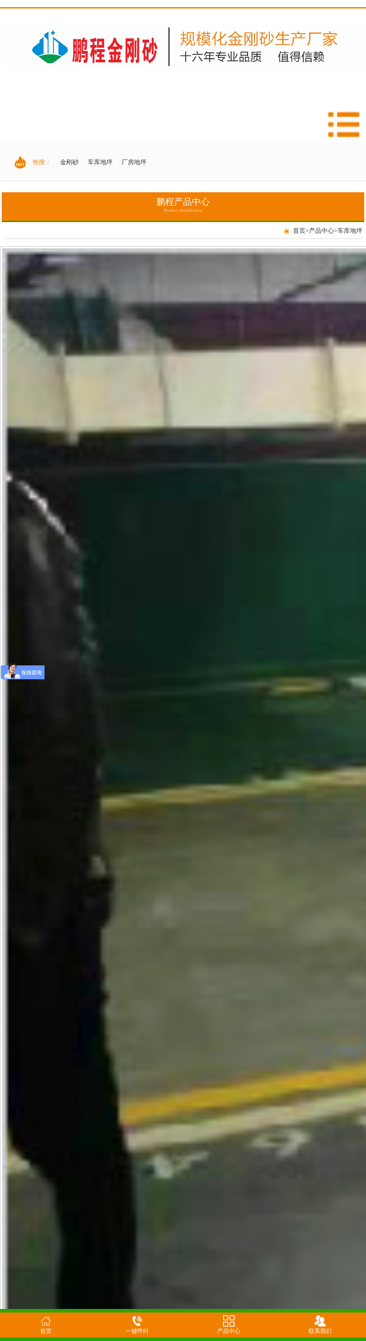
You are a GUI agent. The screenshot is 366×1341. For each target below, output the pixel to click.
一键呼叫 (137, 1331)
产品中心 (321, 230)
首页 (299, 230)
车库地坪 (100, 162)
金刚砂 (69, 162)
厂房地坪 (134, 162)
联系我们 (320, 1331)
